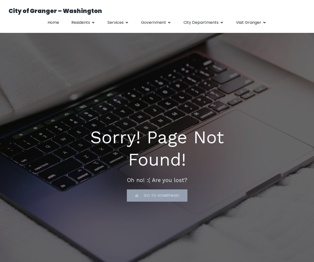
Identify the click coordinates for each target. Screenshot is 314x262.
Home (53, 22)
